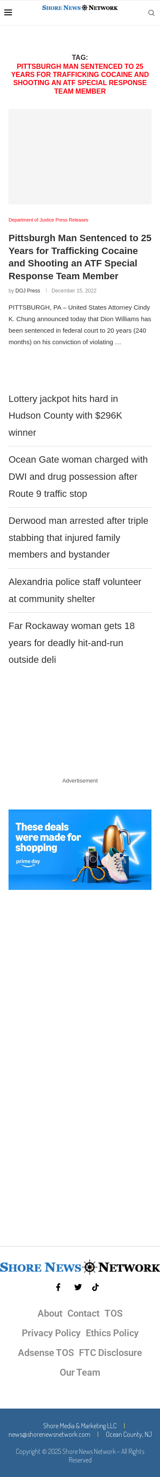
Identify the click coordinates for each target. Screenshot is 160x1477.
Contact (83, 1313)
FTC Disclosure (110, 1352)
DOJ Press (27, 291)
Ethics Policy (112, 1333)
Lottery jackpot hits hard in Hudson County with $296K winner (65, 415)
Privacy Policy (51, 1333)
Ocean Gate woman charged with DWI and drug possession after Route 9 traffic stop (78, 476)
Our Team (80, 1372)
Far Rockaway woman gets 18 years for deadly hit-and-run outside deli (72, 642)
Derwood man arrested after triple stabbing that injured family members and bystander (78, 537)
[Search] (151, 12)
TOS (113, 1313)
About (50, 1313)
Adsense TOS (46, 1352)
